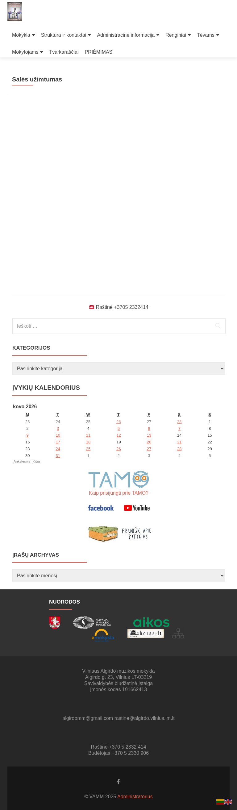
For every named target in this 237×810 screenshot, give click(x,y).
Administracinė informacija (126, 35)
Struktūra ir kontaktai (63, 35)
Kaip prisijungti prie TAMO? (118, 493)
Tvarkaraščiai (63, 52)
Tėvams (205, 35)
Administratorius (135, 796)
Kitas (36, 461)
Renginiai (175, 35)
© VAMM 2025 (100, 796)
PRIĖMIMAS (99, 52)
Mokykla (21, 35)
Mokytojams (25, 52)
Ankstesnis (22, 461)
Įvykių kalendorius (46, 387)
